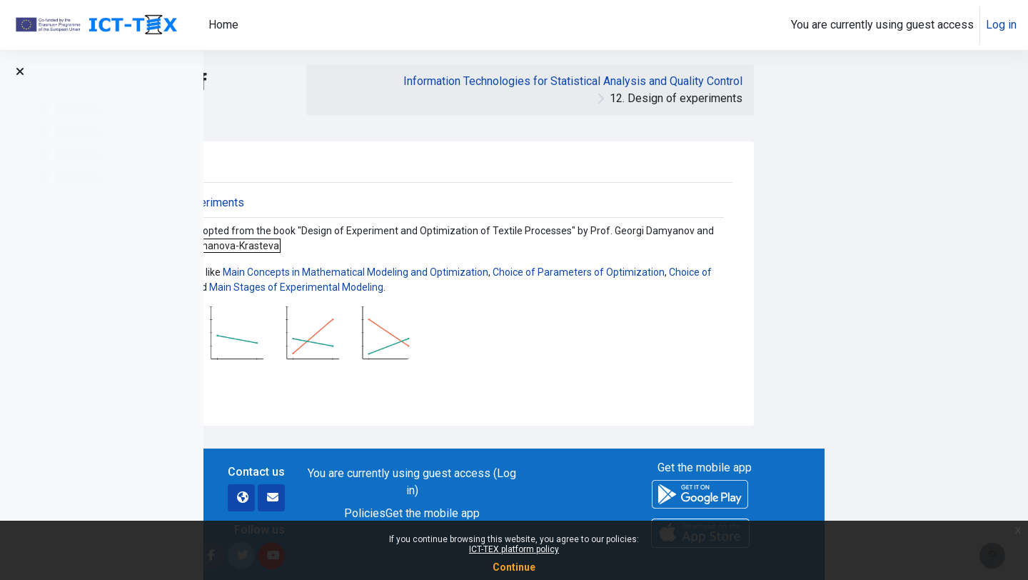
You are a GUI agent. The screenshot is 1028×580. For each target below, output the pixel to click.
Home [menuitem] (223, 24)
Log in (1001, 24)
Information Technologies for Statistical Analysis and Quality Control (776, 81)
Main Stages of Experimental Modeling (500, 287)
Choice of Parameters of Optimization (783, 272)
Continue (514, 567)
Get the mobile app (637, 513)
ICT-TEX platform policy (514, 549)
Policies (569, 513)
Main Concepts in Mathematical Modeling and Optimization (559, 272)
